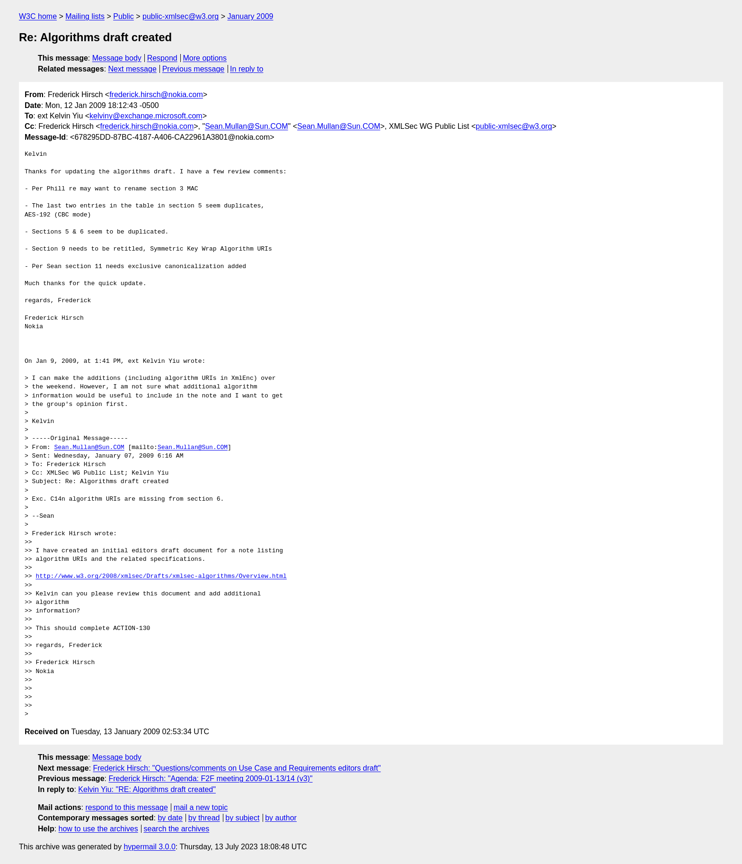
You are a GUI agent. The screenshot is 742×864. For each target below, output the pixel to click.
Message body (116, 58)
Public (123, 16)
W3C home (38, 16)
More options (205, 58)
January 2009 (250, 16)
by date (170, 818)
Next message (132, 69)
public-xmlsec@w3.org (180, 16)
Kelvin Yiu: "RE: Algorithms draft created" (147, 789)
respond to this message (126, 807)
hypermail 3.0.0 (149, 847)
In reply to (246, 69)
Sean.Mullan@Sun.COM (246, 126)
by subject (242, 818)
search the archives (177, 829)
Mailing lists (85, 16)
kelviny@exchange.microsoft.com (146, 116)
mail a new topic (201, 807)
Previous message (193, 69)
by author (281, 818)
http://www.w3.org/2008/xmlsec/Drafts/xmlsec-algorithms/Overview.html (160, 576)
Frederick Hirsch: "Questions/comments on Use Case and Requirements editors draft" (237, 768)
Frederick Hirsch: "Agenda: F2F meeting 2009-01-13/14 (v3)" (210, 778)
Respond (162, 58)
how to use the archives (98, 829)
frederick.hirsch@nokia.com (156, 94)
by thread (204, 818)
